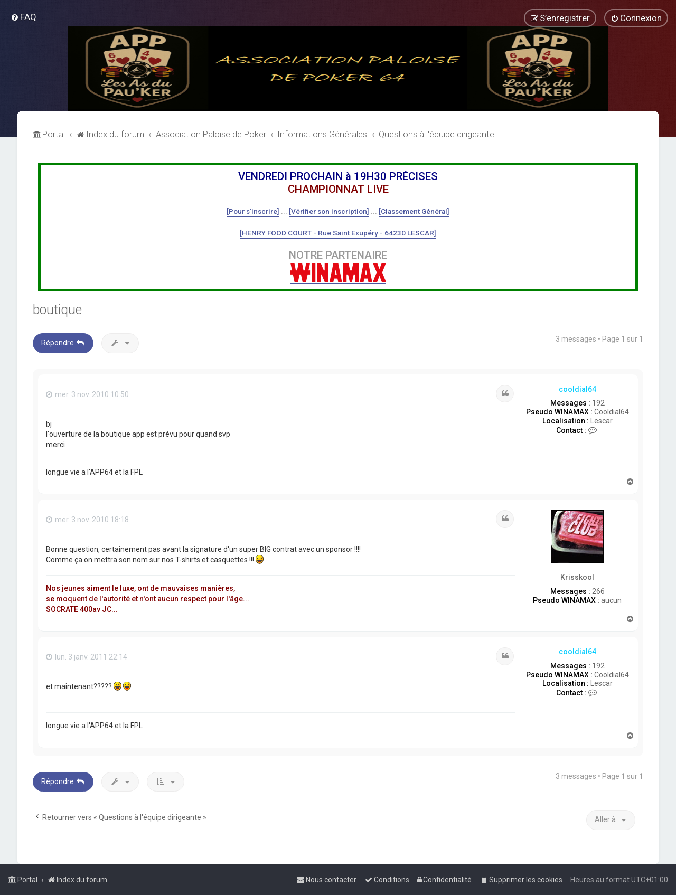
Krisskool (577, 577)
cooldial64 (577, 389)
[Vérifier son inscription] (329, 211)
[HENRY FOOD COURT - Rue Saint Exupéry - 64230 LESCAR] (338, 233)
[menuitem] (23, 17)
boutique (57, 309)
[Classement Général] (414, 211)
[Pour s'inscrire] (253, 211)
